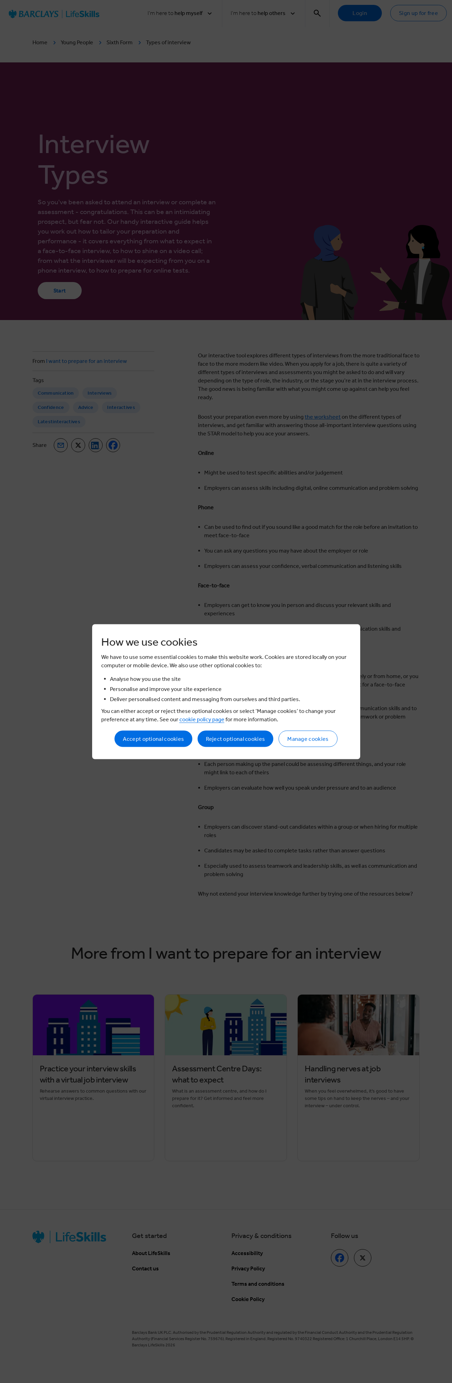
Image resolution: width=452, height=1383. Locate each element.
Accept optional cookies (153, 738)
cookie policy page (201, 719)
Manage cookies (307, 738)
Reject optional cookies (235, 738)
